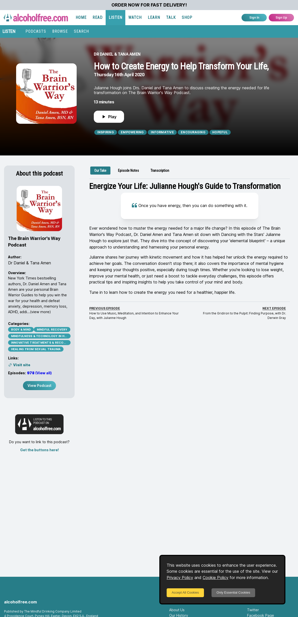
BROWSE (60, 31)
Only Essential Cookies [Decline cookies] (233, 592)
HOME (81, 17)
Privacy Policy (180, 577)
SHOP (187, 17)
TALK (171, 17)
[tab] (100, 171)
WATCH (135, 17)
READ (98, 17)
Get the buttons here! (39, 450)
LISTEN (115, 17)
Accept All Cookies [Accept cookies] (185, 592)
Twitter (253, 610)
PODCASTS (35, 31)
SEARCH (81, 31)
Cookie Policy (215, 577)
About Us (177, 610)
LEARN (154, 17)
